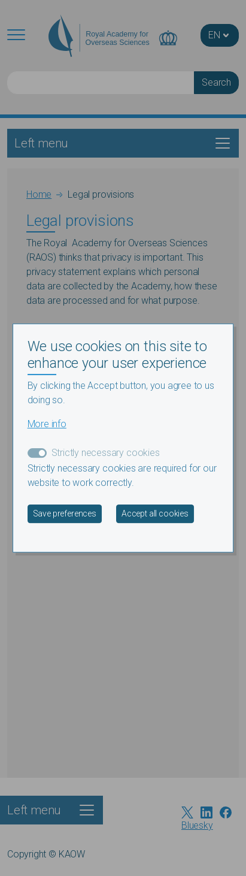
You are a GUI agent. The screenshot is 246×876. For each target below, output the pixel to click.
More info (47, 424)
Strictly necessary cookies (105, 452)
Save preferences (64, 513)
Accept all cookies (155, 513)
